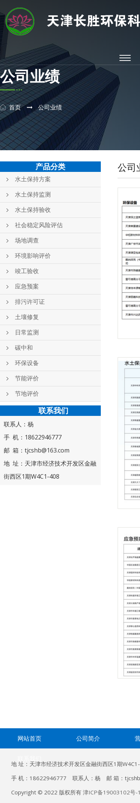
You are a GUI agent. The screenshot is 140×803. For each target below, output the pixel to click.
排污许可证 (30, 302)
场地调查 (27, 240)
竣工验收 (27, 271)
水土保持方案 (33, 179)
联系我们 (29, 758)
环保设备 (27, 363)
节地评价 (27, 393)
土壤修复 (27, 317)
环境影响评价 (33, 256)
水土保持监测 (33, 194)
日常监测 (27, 332)
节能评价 (27, 378)
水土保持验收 (33, 210)
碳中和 (24, 348)
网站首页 (29, 738)
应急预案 (27, 286)
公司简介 (88, 738)
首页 (15, 107)
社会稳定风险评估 (39, 225)
